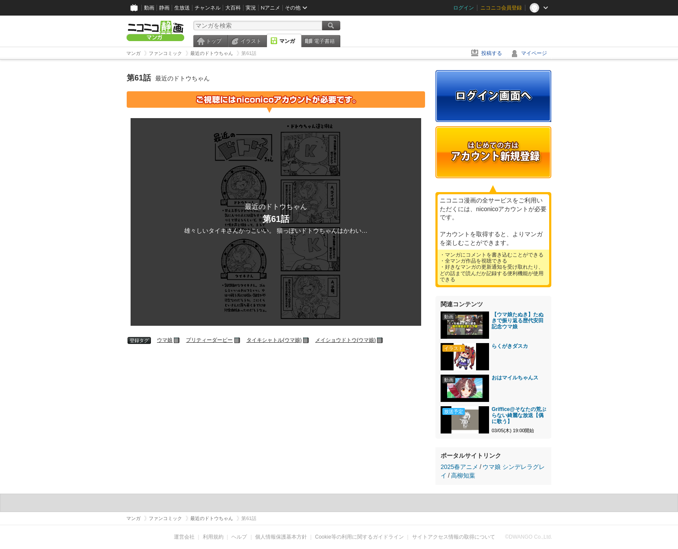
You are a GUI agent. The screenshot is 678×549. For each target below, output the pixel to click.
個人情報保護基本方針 (281, 537)
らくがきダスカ (510, 346)
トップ (213, 41)
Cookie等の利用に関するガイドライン (359, 537)
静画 (164, 7)
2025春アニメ (459, 466)
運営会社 (184, 537)
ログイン (463, 7)
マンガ (287, 41)
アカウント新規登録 (493, 152)
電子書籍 (324, 41)
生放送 (182, 7)
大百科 (233, 7)
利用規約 (213, 537)
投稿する (491, 53)
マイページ (534, 53)
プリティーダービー (209, 340)
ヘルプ (239, 537)
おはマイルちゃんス (515, 378)
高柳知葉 (463, 475)
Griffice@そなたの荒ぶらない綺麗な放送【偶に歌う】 (519, 415)
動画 (149, 7)
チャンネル (208, 7)
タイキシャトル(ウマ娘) (274, 340)
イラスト (250, 41)
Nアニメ (270, 7)
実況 (251, 7)
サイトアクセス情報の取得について (453, 537)
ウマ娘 (165, 340)
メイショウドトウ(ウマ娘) (345, 340)
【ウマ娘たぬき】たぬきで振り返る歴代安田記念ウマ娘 (518, 320)
